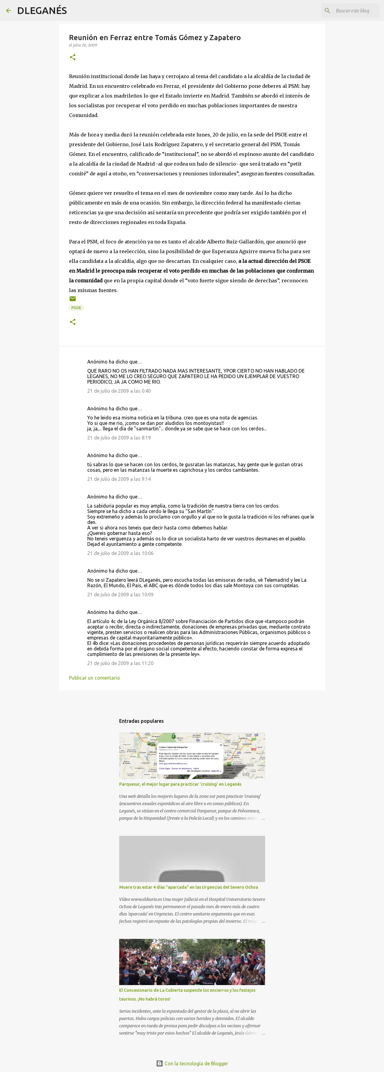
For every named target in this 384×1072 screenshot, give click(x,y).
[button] (72, 57)
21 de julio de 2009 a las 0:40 (119, 391)
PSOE (76, 308)
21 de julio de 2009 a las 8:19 (119, 437)
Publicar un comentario (94, 678)
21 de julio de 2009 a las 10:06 (120, 553)
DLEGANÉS (42, 10)
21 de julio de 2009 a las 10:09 (120, 594)
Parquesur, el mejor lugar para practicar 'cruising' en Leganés (180, 784)
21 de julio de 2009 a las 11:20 (120, 663)
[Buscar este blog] (347, 10)
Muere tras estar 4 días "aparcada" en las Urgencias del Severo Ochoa (188, 887)
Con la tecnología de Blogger (192, 1063)
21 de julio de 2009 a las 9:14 (119, 479)
